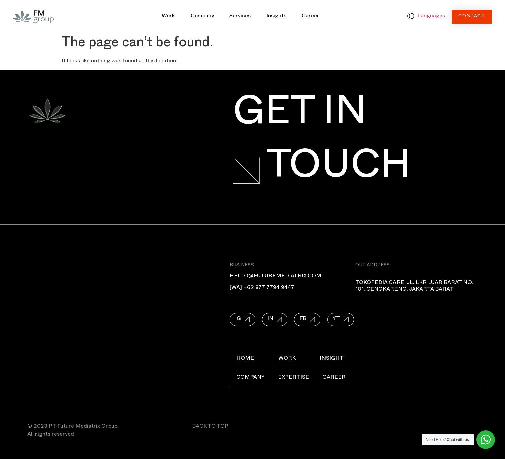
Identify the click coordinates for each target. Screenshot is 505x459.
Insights (276, 16)
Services (240, 16)
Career (310, 16)
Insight (332, 359)
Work (168, 16)
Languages (431, 16)
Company (202, 16)
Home (245, 359)
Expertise (293, 378)
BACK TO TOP (210, 427)
